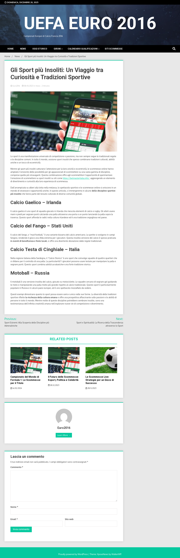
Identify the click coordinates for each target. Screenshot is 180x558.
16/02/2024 (16, 388)
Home (10, 49)
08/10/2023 (28, 86)
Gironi (57, 49)
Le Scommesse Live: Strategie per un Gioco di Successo (100, 380)
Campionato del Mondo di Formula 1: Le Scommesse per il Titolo (25, 380)
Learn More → (63, 435)
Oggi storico (39, 49)
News (23, 49)
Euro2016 (15, 86)
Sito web (69, 519)
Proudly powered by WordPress (73, 554)
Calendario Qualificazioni (83, 49)
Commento (16, 467)
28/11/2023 (91, 388)
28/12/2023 (53, 385)
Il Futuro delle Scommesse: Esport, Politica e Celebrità (63, 378)
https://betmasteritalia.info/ (76, 178)
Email (14, 519)
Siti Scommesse (114, 49)
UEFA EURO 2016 (90, 23)
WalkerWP (116, 554)
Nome (14, 507)
